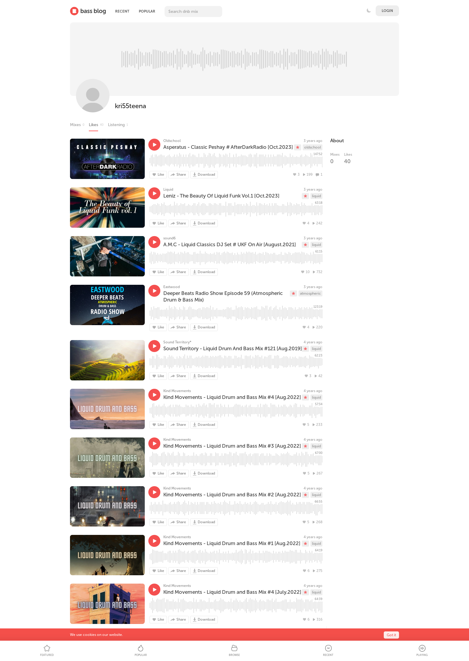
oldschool (312, 147)
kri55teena (130, 106)
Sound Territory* (177, 342)
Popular (147, 11)
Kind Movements (177, 391)
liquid (316, 196)
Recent (122, 11)
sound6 (169, 238)
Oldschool (172, 141)
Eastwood (171, 287)
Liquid (168, 189)
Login (387, 11)
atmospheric (310, 293)
